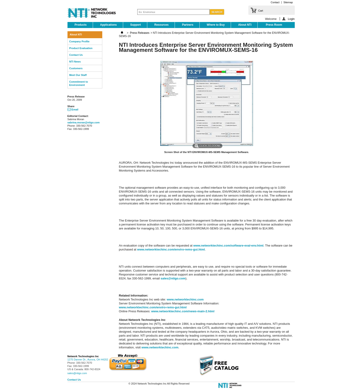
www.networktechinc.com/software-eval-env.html (228, 245)
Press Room (274, 24)
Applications (108, 24)
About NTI (244, 24)
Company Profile (79, 41)
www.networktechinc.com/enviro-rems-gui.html (171, 249)
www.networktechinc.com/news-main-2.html (183, 311)
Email (72, 109)
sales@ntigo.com (172, 278)
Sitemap (288, 2)
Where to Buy (216, 24)
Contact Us (76, 54)
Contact (275, 2)
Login (291, 18)
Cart (260, 10)
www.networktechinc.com (185, 299)
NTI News (75, 61)
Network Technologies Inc (83, 356)
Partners (187, 24)
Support (135, 24)
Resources (161, 24)
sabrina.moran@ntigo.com (83, 122)
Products (81, 24)
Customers (76, 68)
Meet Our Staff (78, 75)
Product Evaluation (81, 48)
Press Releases (139, 32)
